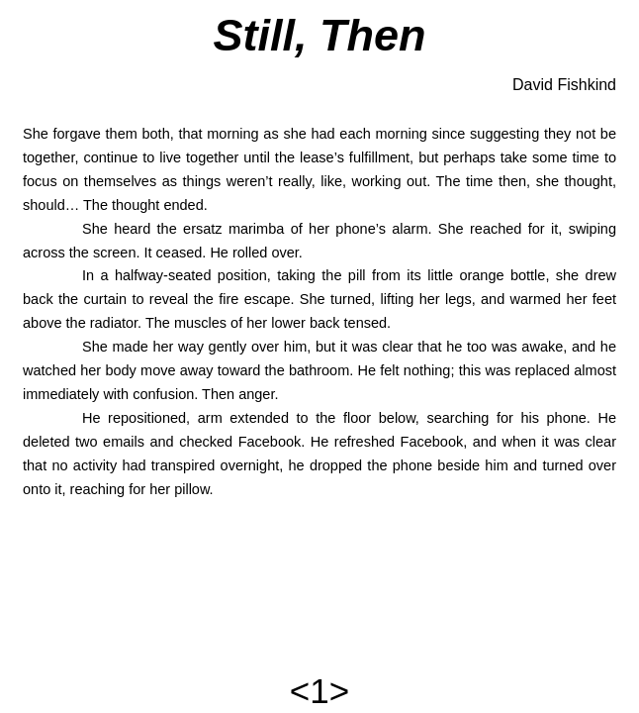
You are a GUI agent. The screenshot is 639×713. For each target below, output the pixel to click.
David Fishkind (564, 84)
